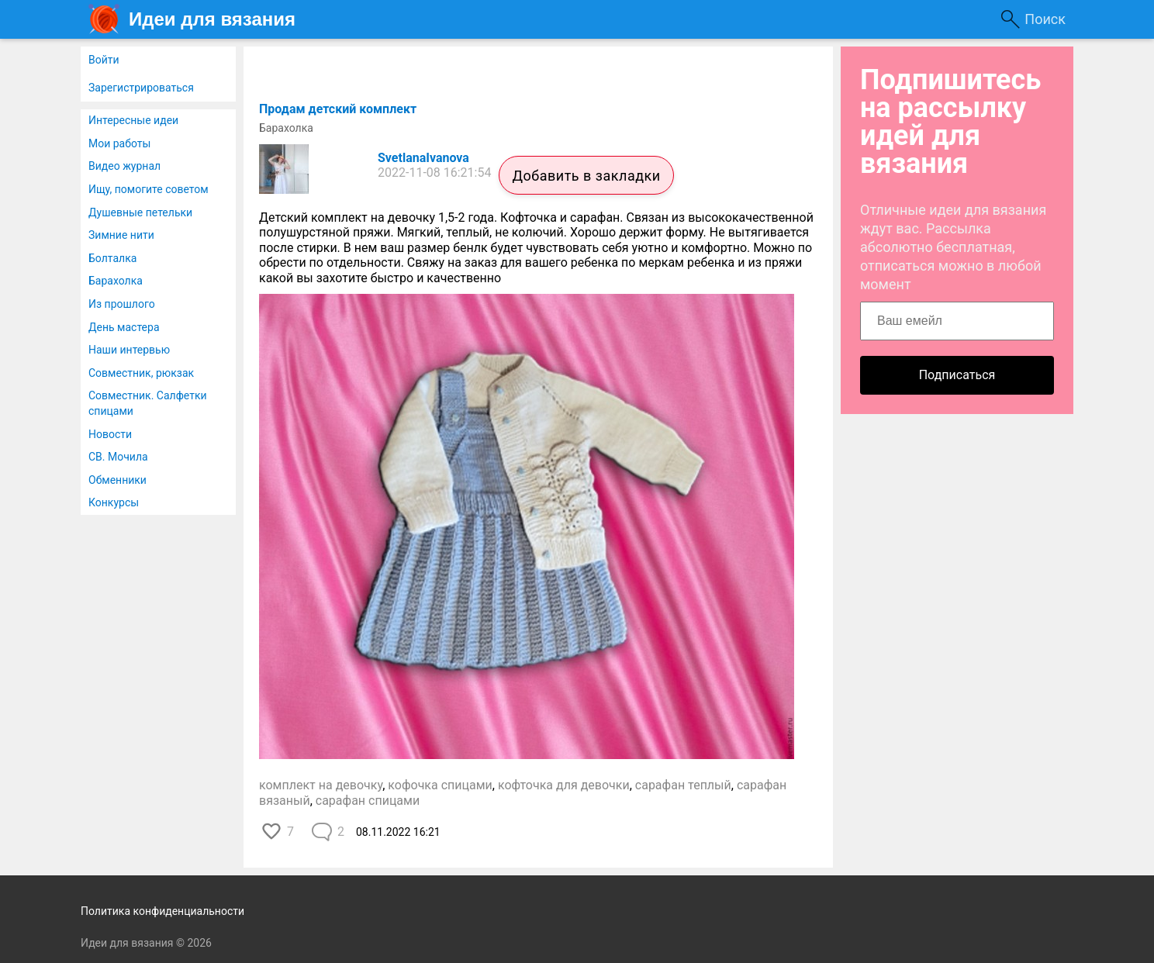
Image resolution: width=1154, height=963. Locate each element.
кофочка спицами (440, 785)
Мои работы (119, 143)
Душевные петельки (140, 212)
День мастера (124, 327)
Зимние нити (121, 235)
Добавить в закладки (586, 175)
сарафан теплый (683, 785)
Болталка (112, 258)
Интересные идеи (133, 120)
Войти (103, 60)
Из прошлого (121, 304)
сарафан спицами (368, 800)
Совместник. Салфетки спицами (147, 403)
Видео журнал (124, 166)
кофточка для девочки (564, 785)
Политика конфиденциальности (162, 911)
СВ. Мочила (118, 456)
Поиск (1045, 19)
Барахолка (115, 280)
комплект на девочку (320, 785)
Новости (110, 434)
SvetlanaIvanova (423, 157)
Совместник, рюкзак (141, 373)
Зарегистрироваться (141, 87)
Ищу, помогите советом (148, 189)
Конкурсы (113, 502)
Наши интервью (129, 349)
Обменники (117, 480)
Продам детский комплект (337, 109)
